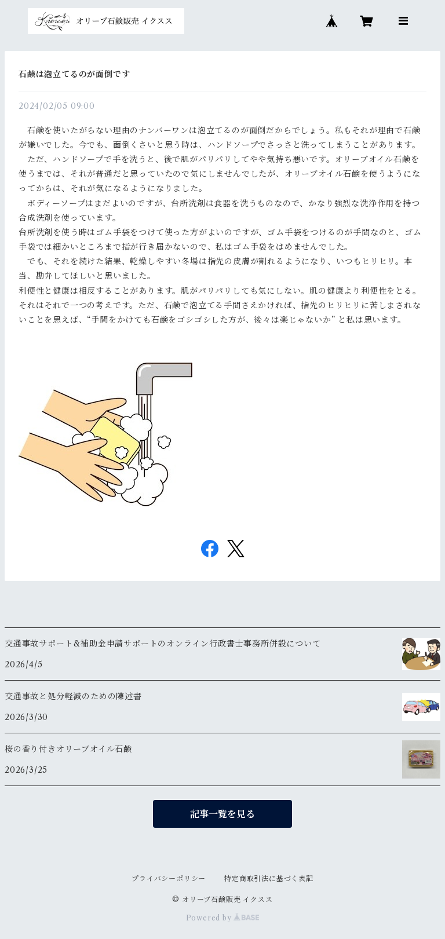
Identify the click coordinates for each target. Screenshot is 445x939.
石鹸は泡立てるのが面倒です (74, 74)
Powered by (223, 918)
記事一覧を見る (222, 814)
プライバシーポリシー (169, 878)
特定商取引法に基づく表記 (268, 878)
